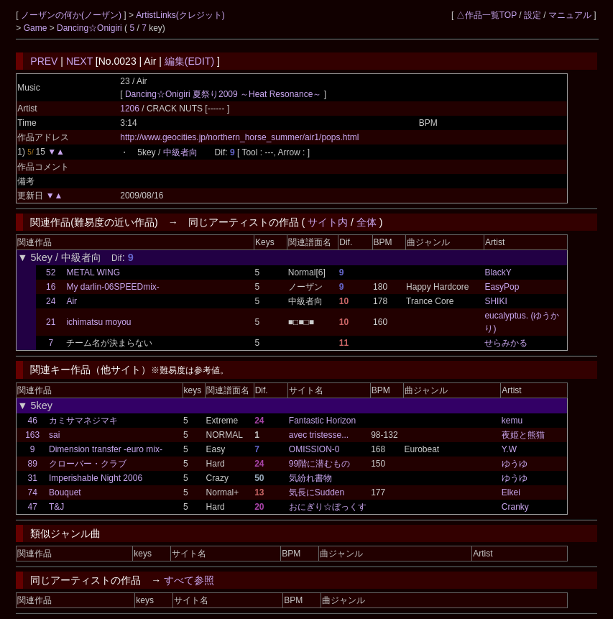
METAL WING (93, 272)
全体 (366, 222)
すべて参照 (189, 580)
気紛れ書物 (310, 478)
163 (32, 435)
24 (50, 301)
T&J (56, 507)
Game (37, 28)
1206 (129, 109)
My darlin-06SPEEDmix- (112, 287)
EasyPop (501, 287)
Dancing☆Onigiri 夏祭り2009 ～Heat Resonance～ (223, 94)
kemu (512, 421)
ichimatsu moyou (98, 322)
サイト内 (328, 222)
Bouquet (65, 492)
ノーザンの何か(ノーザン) (72, 15)
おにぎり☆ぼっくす (328, 507)
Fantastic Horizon (322, 421)
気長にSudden (316, 492)
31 (32, 478)
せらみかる (505, 343)
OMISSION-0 (314, 449)
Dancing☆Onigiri (90, 28)
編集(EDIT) (189, 61)
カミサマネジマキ (83, 421)
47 (32, 507)
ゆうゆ (514, 464)
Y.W (509, 449)
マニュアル (569, 15)
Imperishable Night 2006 (95, 478)
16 (50, 287)
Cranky (515, 507)
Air (71, 301)
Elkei (511, 492)
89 (32, 464)
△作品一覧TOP (486, 15)
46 (32, 421)
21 (50, 322)
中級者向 (180, 152)
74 (32, 492)
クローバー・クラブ (87, 464)
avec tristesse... (319, 435)
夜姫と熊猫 (523, 435)
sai (54, 435)
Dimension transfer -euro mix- (105, 449)
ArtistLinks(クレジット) (180, 15)
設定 (532, 15)
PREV (43, 61)
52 (50, 272)
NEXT (79, 61)
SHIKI (495, 301)
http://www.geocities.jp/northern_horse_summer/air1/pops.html (239, 137)
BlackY (497, 272)
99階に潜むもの (319, 464)
